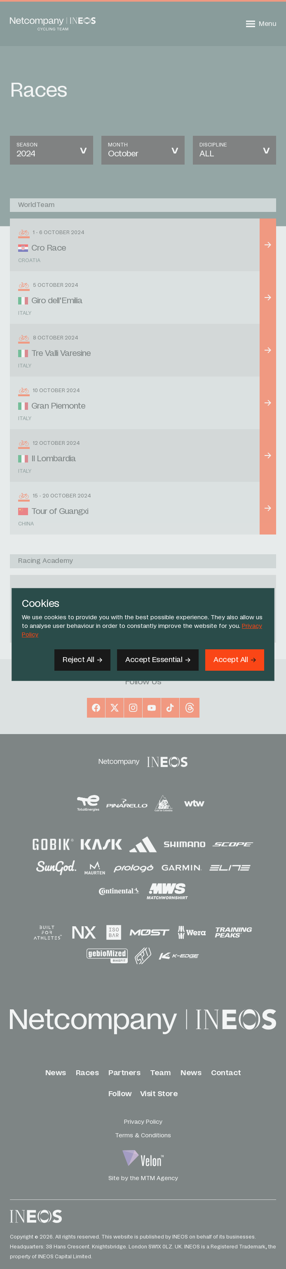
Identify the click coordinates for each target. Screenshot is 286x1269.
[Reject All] (82, 660)
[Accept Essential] (158, 660)
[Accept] (234, 660)
